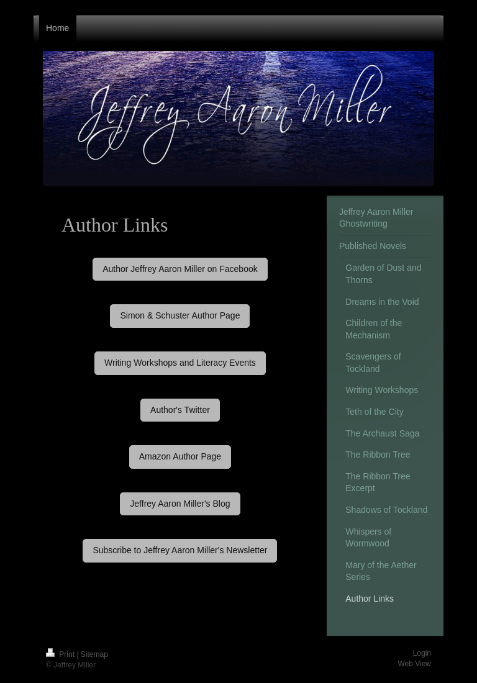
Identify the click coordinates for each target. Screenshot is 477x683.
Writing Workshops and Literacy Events (180, 363)
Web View (414, 663)
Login (422, 653)
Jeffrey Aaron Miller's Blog (180, 504)
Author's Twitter (180, 410)
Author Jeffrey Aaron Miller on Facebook (180, 269)
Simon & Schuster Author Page (180, 315)
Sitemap (94, 654)
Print (61, 654)
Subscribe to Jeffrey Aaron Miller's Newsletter (180, 550)
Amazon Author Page (180, 456)
